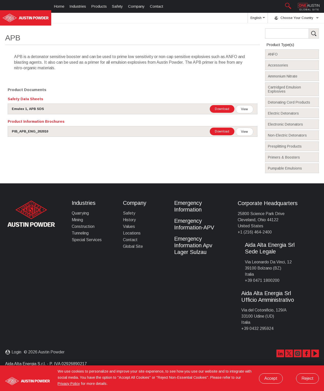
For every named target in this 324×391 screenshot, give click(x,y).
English (258, 19)
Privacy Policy (69, 384)
